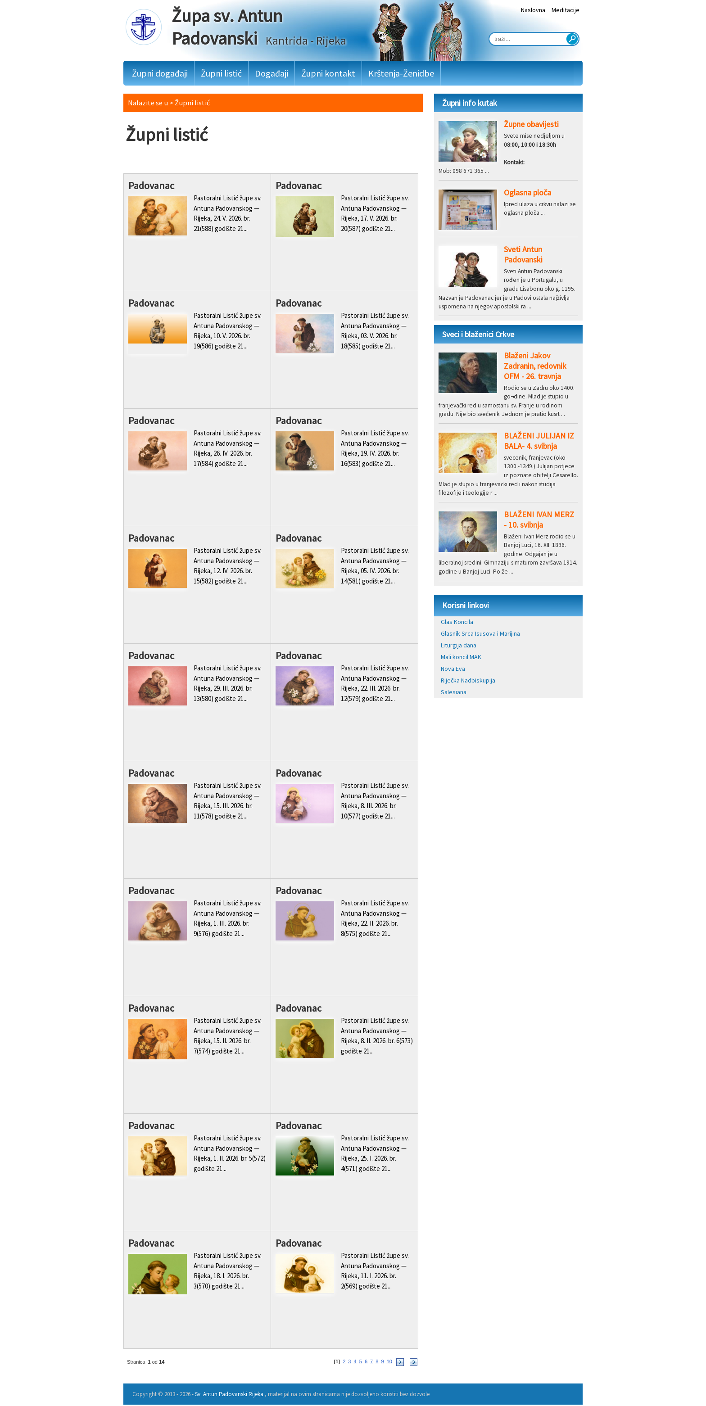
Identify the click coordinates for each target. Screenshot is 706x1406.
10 (389, 1361)
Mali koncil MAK (461, 657)
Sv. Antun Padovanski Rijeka (229, 1394)
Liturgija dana (458, 645)
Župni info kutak (469, 103)
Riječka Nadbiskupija (468, 680)
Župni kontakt (328, 73)
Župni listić (221, 73)
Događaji (271, 73)
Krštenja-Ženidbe (401, 73)
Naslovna (533, 10)
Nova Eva (453, 669)
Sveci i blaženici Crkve (478, 334)
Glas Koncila (457, 622)
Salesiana (453, 692)
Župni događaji (160, 73)
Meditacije (565, 10)
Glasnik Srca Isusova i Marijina (480, 633)
